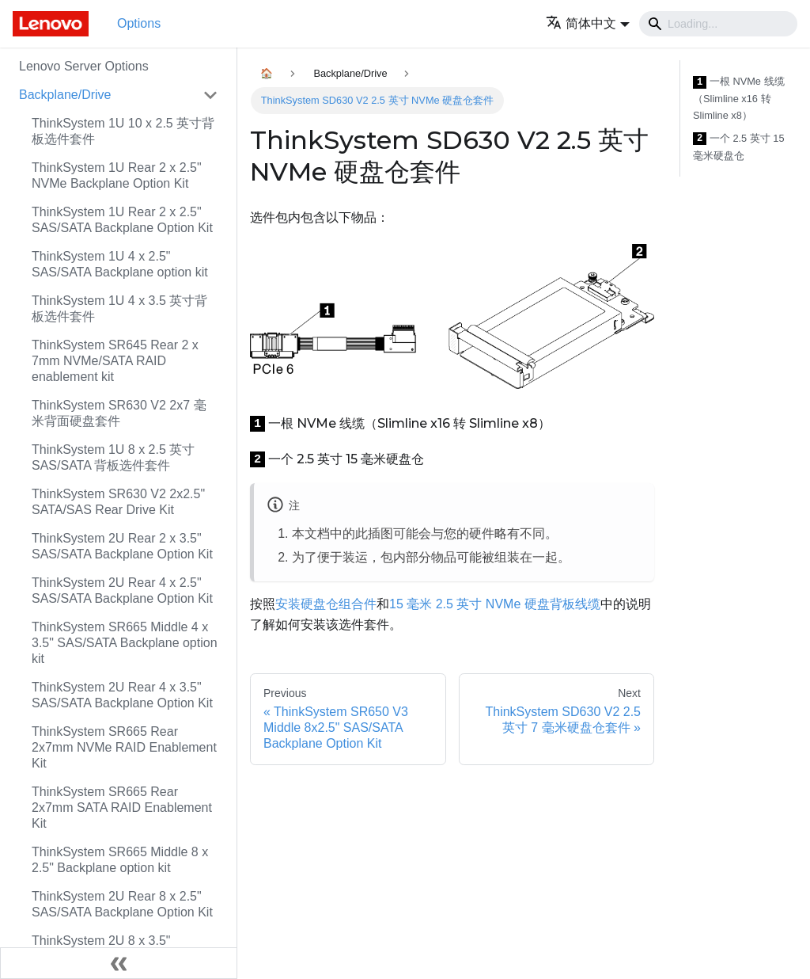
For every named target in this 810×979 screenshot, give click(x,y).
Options (139, 23)
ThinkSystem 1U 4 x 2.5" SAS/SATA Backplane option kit (120, 264)
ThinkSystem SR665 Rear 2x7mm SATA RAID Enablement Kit (122, 807)
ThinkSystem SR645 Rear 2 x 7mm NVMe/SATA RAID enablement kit (115, 360)
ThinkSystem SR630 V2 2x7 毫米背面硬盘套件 (119, 413)
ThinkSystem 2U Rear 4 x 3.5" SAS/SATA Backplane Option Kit (122, 695)
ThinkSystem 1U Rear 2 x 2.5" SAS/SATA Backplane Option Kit (122, 219)
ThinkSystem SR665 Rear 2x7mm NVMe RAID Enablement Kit (124, 747)
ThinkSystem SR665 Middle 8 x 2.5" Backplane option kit (120, 859)
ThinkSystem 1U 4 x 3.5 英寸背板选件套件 (119, 308)
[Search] (718, 23)
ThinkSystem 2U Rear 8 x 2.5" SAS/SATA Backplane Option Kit (122, 904)
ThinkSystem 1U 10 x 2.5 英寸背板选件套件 (123, 131)
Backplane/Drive (65, 94)
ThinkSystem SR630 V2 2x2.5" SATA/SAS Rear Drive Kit (118, 501)
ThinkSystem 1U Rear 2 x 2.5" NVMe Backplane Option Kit (117, 175)
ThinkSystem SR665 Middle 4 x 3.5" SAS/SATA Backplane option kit (125, 642)
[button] (588, 23)
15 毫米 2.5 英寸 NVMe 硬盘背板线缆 (494, 604)
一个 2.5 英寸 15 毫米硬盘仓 (739, 147)
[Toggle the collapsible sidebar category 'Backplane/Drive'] (210, 95)
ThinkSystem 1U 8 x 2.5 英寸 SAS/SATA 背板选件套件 (113, 457)
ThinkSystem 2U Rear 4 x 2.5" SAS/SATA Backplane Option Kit (122, 590)
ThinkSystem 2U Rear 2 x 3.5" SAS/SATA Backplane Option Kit (122, 546)
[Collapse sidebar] (118, 963)
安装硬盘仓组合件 (326, 604)
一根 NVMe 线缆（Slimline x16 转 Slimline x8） (739, 98)
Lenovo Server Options (84, 66)
